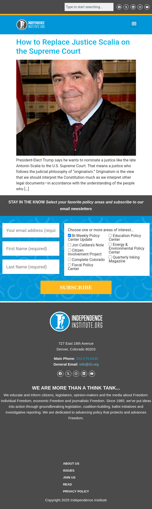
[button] (134, 24)
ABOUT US (71, 463)
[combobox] (89, 7)
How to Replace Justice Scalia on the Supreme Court (73, 46)
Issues (68, 470)
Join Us (69, 477)
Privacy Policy (76, 491)
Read (67, 484)
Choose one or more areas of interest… (101, 230)
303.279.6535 (87, 358)
